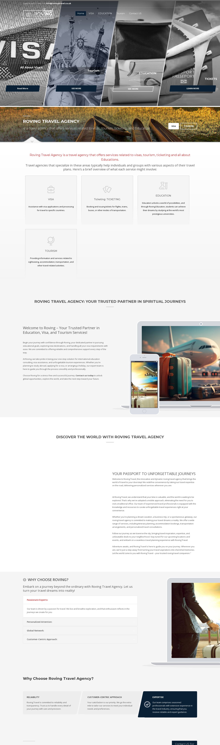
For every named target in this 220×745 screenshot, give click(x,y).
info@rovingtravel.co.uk (58, 3)
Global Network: (35, 577)
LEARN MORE (192, 88)
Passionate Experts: (37, 546)
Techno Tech (68, 733)
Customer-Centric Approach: (42, 585)
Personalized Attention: (39, 568)
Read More (23, 88)
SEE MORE (76, 88)
